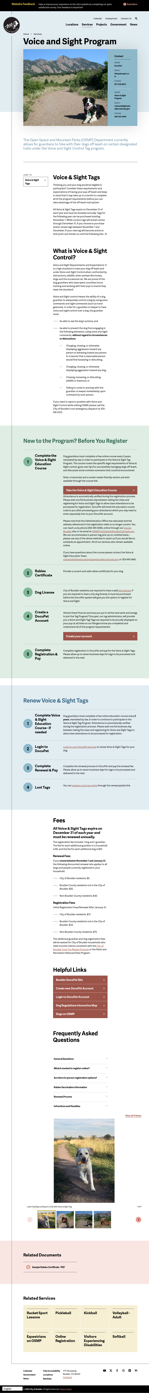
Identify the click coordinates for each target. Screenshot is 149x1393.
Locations (72, 24)
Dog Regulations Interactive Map (76, 1005)
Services (87, 24)
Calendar (97, 18)
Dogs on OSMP (65, 1014)
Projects (101, 24)
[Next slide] (138, 1219)
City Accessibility (51, 1370)
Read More (132, 4)
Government (118, 24)
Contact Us (126, 18)
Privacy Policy (66, 1389)
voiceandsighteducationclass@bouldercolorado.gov (91, 559)
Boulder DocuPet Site (69, 980)
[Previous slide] (30, 1219)
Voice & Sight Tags (32, 181)
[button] (46, 1219)
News (133, 24)
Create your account (79, 636)
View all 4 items (133, 1115)
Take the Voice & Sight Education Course (91, 490)
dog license (125, 590)
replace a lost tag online (84, 785)
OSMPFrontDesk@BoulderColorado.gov (113, 531)
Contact (67, 1377)
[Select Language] (12, 1389)
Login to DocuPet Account (72, 997)
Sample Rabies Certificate (45, 1267)
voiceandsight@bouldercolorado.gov (122, 107)
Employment (111, 18)
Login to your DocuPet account (80, 746)
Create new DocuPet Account (74, 988)
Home (26, 33)
